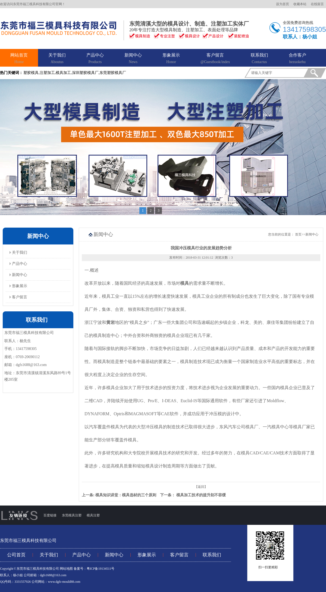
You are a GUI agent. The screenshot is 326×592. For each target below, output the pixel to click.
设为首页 (282, 4)
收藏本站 (299, 4)
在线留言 (317, 4)
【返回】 (201, 487)
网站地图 (66, 569)
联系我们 (259, 59)
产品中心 (95, 59)
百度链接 (50, 515)
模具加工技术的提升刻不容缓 (201, 495)
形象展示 (171, 59)
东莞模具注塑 (71, 515)
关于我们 (57, 59)
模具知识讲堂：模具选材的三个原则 (125, 495)
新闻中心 (133, 59)
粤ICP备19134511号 (100, 569)
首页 (298, 234)
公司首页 (16, 554)
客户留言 (215, 59)
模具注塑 (93, 515)
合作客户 (297, 59)
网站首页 (19, 59)
